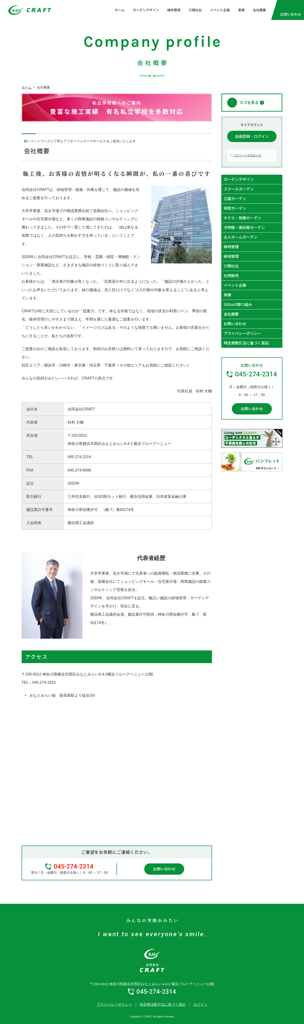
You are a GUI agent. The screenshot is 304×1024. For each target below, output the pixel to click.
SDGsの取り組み (238, 304)
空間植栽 (195, 10)
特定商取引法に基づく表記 (246, 343)
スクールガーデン (239, 189)
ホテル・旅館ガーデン (242, 217)
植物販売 (231, 275)
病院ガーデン (235, 208)
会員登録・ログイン (252, 136)
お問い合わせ (164, 869)
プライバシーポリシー (242, 333)
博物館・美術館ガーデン (244, 227)
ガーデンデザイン (146, 10)
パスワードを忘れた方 (247, 155)
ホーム (120, 10)
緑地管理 (173, 10)
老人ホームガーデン (240, 237)
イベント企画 (220, 10)
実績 (241, 10)
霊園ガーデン (235, 198)
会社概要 (259, 10)
